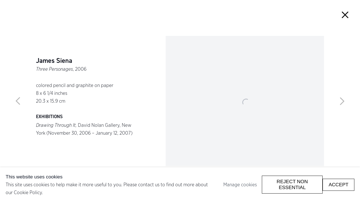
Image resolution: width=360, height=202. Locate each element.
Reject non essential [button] (292, 184)
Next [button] (342, 101)
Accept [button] (338, 184)
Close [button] (345, 15)
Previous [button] (18, 101)
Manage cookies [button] (240, 184)
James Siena (54, 61)
